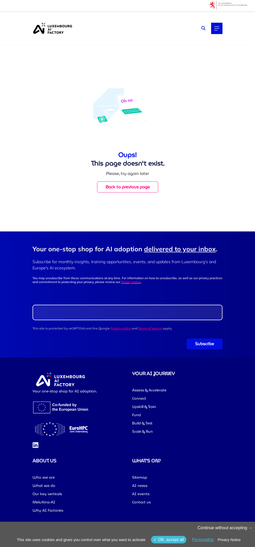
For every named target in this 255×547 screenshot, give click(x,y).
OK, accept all (169, 539)
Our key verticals (47, 494)
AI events (140, 494)
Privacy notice (131, 282)
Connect (139, 398)
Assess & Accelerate (149, 390)
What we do (44, 485)
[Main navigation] (216, 28)
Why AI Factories (48, 510)
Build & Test (142, 423)
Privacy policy (120, 328)
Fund (136, 415)
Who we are (44, 477)
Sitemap (139, 477)
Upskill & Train (144, 406)
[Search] (203, 28)
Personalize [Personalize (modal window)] (203, 539)
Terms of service (150, 328)
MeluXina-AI (44, 502)
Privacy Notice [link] (229, 540)
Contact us (141, 502)
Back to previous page (128, 187)
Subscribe (204, 344)
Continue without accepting (224, 528)
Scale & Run (142, 431)
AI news (139, 485)
